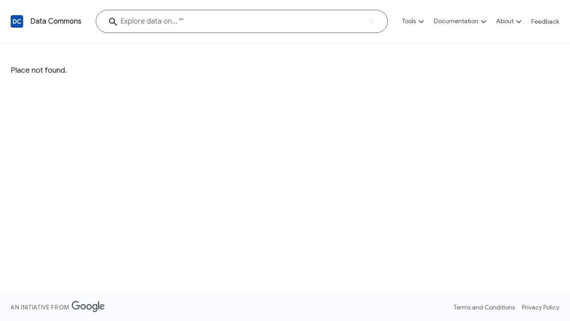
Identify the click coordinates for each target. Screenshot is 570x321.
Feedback (545, 21)
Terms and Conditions (484, 307)
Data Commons (55, 21)
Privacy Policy (540, 307)
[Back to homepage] (17, 21)
